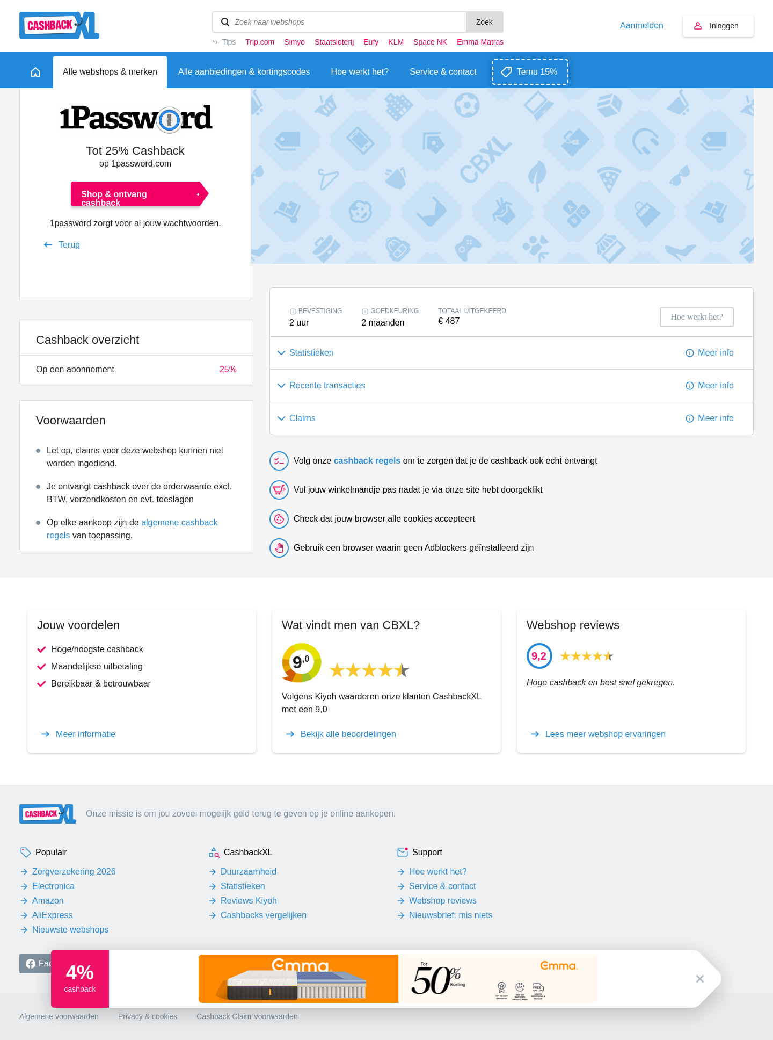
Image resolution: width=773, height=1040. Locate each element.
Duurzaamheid (248, 871)
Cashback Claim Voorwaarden (246, 1016)
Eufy (370, 42)
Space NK (430, 42)
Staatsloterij (334, 42)
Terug (69, 244)
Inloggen (724, 25)
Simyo (294, 42)
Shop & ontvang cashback (114, 198)
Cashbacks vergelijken (264, 915)
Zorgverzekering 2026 (74, 871)
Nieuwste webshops (70, 929)
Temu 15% (537, 71)
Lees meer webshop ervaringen (605, 734)
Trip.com (259, 42)
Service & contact (442, 886)
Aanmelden (641, 25)
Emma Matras (480, 42)
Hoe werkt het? (438, 871)
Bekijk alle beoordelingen (348, 734)
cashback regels (367, 460)
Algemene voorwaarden (59, 1016)
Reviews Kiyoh (249, 900)
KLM (396, 42)
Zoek (484, 22)
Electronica (53, 886)
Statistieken (243, 886)
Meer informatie (85, 734)
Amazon (48, 900)
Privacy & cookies (147, 1016)
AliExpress (52, 915)
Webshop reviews (443, 900)
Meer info (716, 352)
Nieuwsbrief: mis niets (451, 915)
